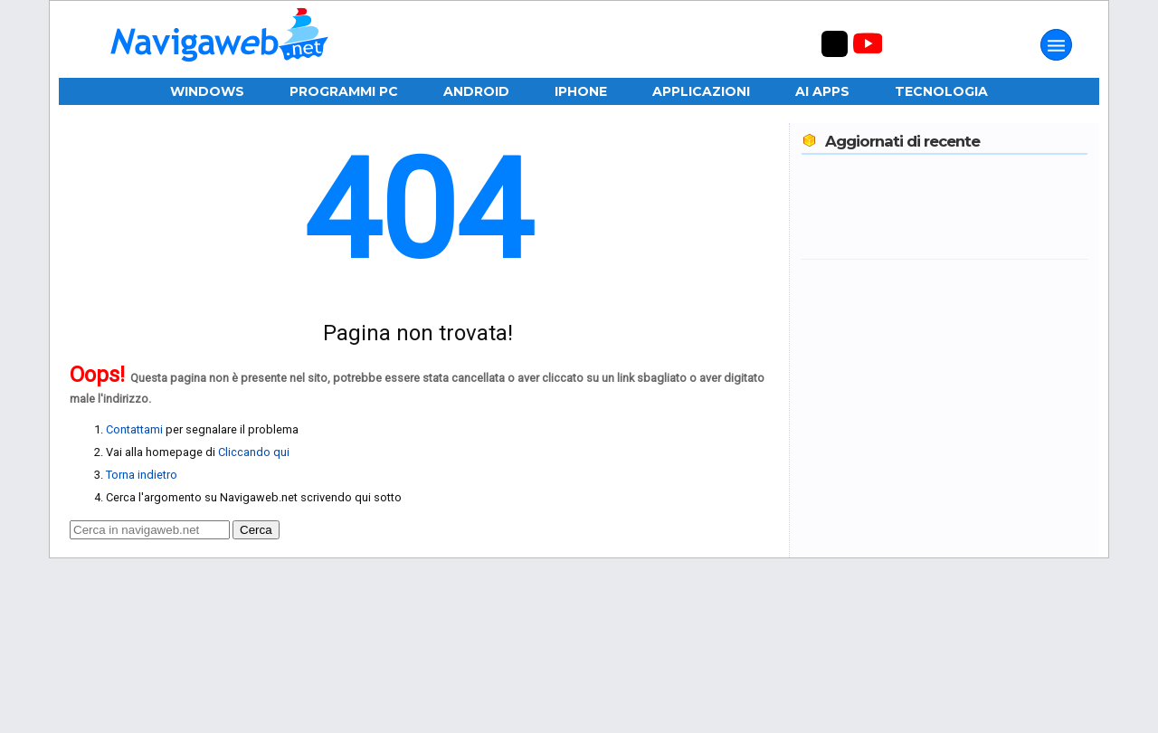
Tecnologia (941, 91)
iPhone (581, 91)
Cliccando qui (254, 452)
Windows (207, 91)
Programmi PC (344, 91)
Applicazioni (701, 91)
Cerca (256, 530)
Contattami (134, 429)
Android (476, 91)
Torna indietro (141, 474)
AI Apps (822, 91)
